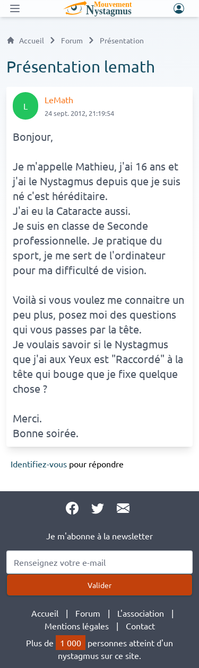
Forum (72, 40)
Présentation (122, 40)
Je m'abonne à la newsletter (99, 535)
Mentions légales (77, 625)
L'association (140, 613)
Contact (140, 625)
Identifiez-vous (39, 463)
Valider (99, 585)
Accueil (25, 40)
